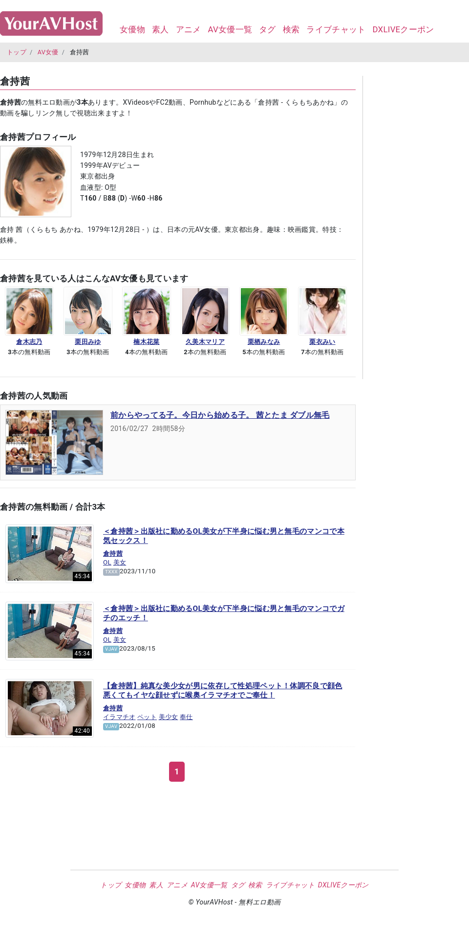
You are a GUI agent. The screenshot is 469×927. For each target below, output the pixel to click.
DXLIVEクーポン (403, 29)
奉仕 (186, 717)
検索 (291, 29)
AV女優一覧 (230, 29)
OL (107, 562)
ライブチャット (335, 29)
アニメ (188, 29)
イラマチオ (119, 717)
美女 (120, 562)
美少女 (168, 717)
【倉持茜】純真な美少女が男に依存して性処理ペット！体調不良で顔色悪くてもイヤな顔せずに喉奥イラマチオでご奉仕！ (222, 690)
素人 (160, 29)
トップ (16, 52)
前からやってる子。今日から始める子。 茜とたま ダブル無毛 (220, 415)
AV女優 (48, 52)
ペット (147, 717)
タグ (267, 29)
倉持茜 (113, 553)
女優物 (132, 29)
